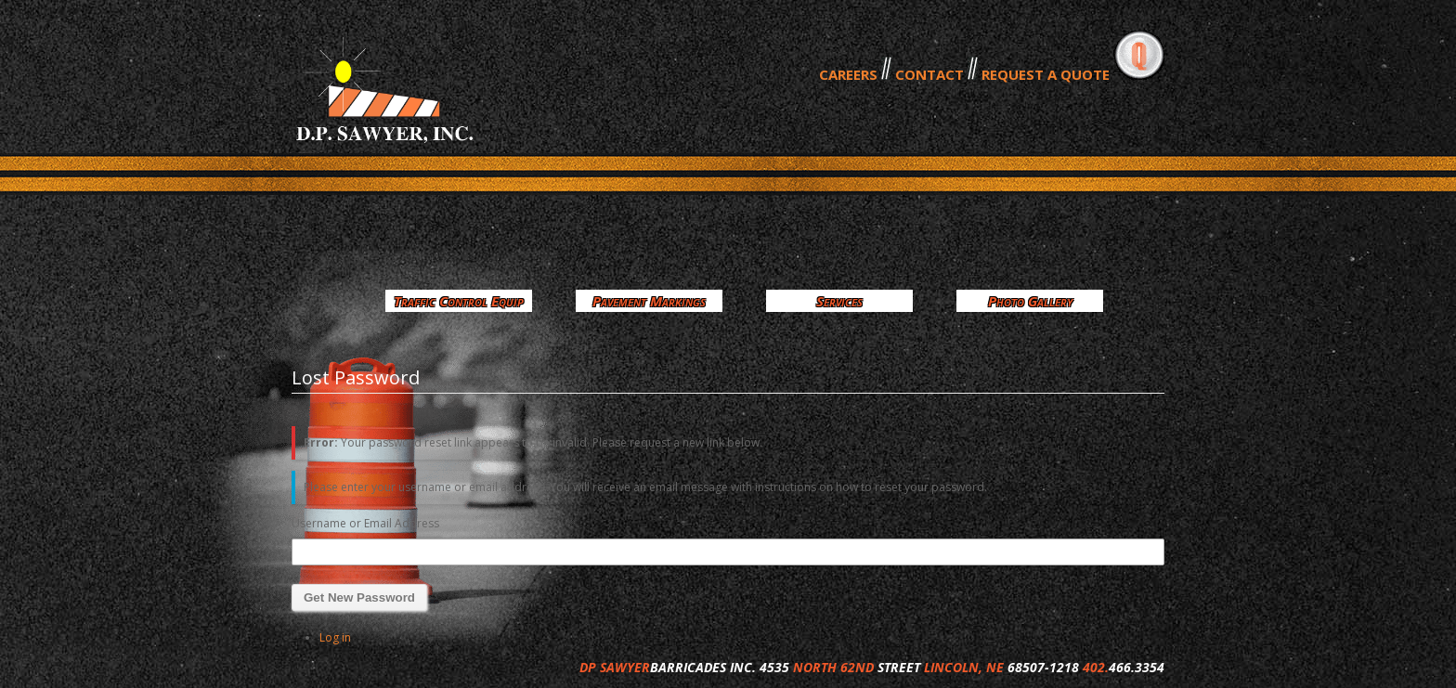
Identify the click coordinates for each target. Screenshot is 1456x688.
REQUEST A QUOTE (1046, 74)
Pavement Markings (649, 301)
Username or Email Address (365, 523)
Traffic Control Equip (459, 301)
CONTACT (929, 74)
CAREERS (848, 74)
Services (839, 301)
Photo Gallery (1030, 301)
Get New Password (359, 597)
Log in (335, 637)
